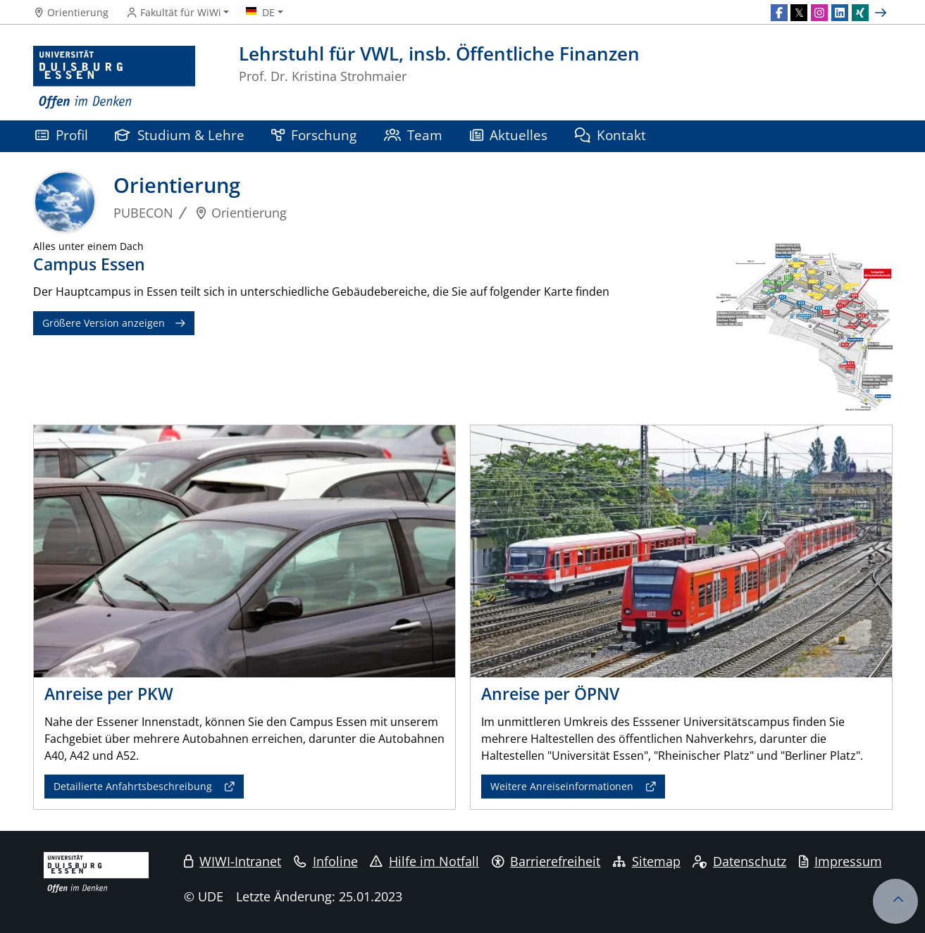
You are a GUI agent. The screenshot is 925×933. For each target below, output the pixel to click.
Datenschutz (739, 861)
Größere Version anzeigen (103, 323)
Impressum (840, 861)
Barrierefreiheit (546, 861)
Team (413, 134)
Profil (61, 134)
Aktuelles (509, 134)
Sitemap (647, 861)
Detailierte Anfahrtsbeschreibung (133, 786)
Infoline (326, 861)
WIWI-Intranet (232, 861)
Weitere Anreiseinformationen (561, 786)
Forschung (314, 134)
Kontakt (611, 134)
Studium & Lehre (179, 134)
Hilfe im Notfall (424, 861)
